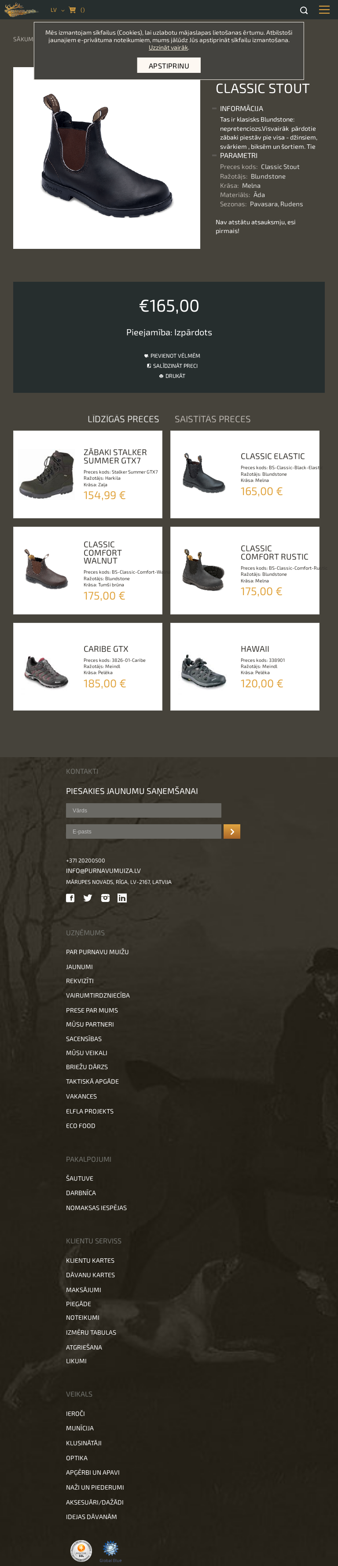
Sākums (25, 39)
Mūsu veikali (86, 1052)
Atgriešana (84, 1347)
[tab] (267, 108)
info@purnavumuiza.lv (103, 870)
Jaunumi (79, 966)
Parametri (238, 155)
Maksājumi (83, 1289)
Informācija (241, 108)
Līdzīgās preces (125, 418)
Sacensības (84, 1038)
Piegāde (78, 1303)
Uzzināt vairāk (168, 47)
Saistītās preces (213, 418)
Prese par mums (92, 1010)
